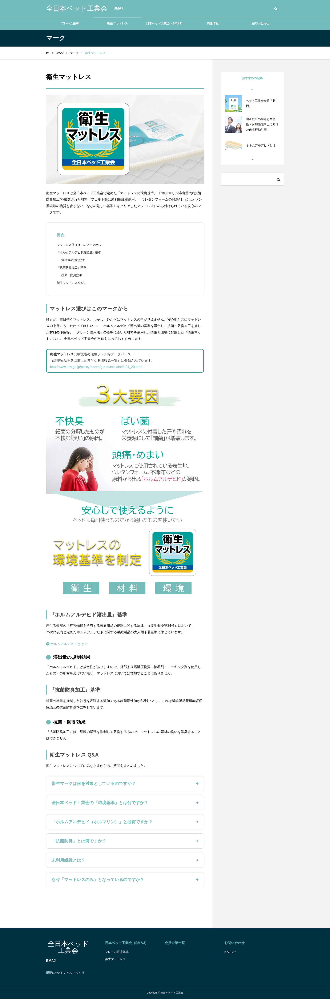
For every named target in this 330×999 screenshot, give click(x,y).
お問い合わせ (260, 23)
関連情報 (212, 23)
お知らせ (230, 951)
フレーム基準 (70, 23)
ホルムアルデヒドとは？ (66, 644)
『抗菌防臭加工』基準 (71, 267)
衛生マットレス (117, 23)
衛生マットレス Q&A (70, 282)
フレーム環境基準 (117, 951)
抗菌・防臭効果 (71, 275)
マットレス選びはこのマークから (79, 244)
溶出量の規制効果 (73, 260)
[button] (252, 89)
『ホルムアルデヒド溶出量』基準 (79, 252)
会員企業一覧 (175, 943)
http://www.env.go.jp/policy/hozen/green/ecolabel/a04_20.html (96, 367)
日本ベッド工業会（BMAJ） (165, 23)
